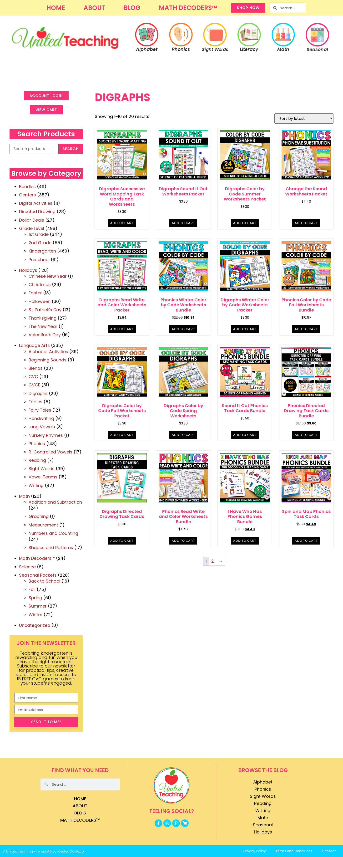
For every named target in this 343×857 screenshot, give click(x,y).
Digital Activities (35, 203)
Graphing (39, 516)
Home (55, 8)
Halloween (39, 301)
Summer (38, 606)
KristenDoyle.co (70, 851)
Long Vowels (42, 427)
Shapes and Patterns (51, 547)
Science (27, 567)
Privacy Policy (254, 851)
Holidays (28, 270)
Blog (132, 8)
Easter (35, 293)
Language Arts (34, 345)
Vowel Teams (43, 477)
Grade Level (31, 228)
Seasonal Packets (38, 575)
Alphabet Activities (48, 352)
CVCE (34, 385)
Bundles (27, 187)
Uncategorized (34, 625)
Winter (35, 615)
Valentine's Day (45, 335)
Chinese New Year (48, 276)
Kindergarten (42, 251)
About (94, 8)
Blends (36, 368)
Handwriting (41, 418)
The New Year (43, 326)
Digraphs (38, 393)
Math (24, 496)
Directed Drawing (37, 211)
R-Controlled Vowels (50, 452)
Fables (35, 402)
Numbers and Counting (53, 533)
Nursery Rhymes (46, 435)
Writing (36, 485)
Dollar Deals (31, 220)
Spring (35, 598)
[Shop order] (303, 118)
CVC (33, 377)
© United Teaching (17, 851)
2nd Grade (40, 243)
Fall (32, 589)
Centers (27, 195)
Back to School (44, 581)
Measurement (43, 525)
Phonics (37, 444)
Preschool (39, 260)
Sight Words (42, 469)
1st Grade (39, 234)
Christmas (40, 284)
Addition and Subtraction (55, 502)
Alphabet (262, 782)
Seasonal (263, 825)
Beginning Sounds (47, 360)
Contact (329, 851)
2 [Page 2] (212, 561)
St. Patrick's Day (45, 310)
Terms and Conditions (293, 851)
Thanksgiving (42, 318)
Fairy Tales (40, 410)
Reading (37, 460)
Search (70, 148)
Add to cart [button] (121, 223)
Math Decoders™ (188, 8)
